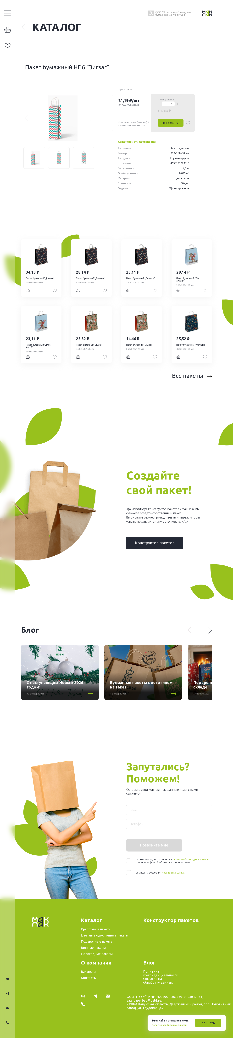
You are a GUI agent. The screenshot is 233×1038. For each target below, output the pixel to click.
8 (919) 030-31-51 (189, 997)
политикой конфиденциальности (191, 859)
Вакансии (88, 971)
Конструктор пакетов (154, 543)
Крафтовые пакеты (96, 929)
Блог (149, 962)
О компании (96, 962)
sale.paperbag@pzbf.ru (144, 1000)
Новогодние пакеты (97, 954)
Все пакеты (192, 375)
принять (208, 1023)
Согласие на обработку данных (158, 980)
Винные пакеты (93, 947)
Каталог (51, 27)
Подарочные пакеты (97, 941)
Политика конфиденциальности (169, 1025)
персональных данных (172, 872)
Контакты (89, 978)
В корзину (170, 122)
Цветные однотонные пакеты (105, 935)
